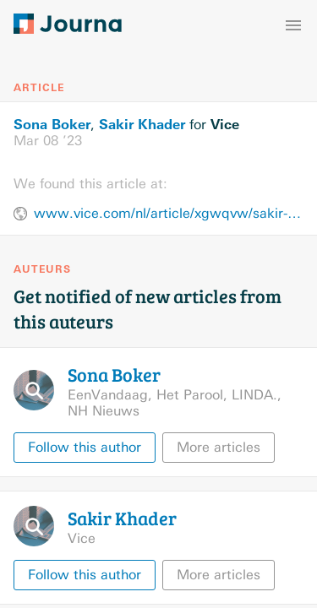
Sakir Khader (142, 124)
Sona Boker (52, 124)
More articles (218, 447)
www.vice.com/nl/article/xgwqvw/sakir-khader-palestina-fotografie (168, 213)
